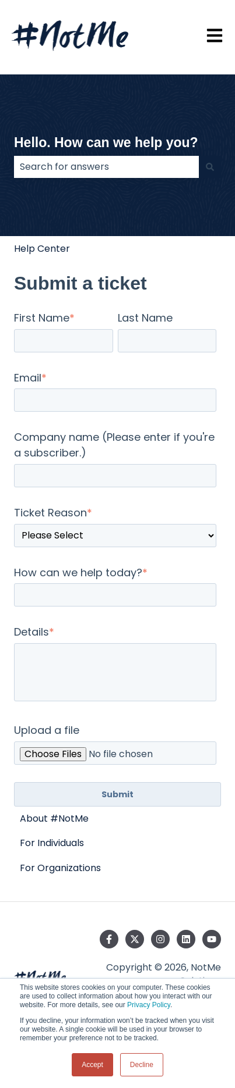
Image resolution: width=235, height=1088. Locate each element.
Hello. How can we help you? (106, 142)
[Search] (210, 167)
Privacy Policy (148, 1005)
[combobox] (106, 167)
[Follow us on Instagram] (160, 939)
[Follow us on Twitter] (134, 939)
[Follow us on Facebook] (109, 939)
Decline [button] (141, 1065)
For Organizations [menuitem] (60, 868)
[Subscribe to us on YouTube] (211, 939)
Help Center (42, 248)
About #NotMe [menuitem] (54, 818)
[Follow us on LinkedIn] (186, 939)
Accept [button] (92, 1065)
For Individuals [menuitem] (52, 843)
